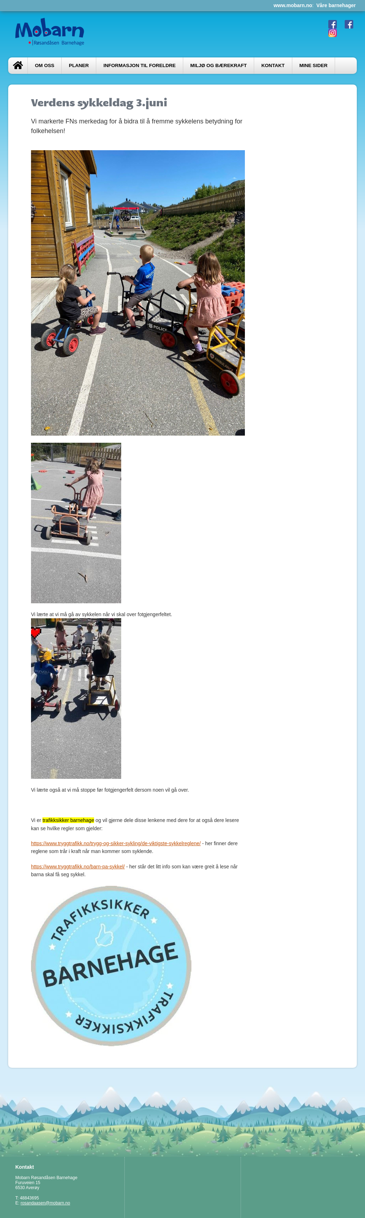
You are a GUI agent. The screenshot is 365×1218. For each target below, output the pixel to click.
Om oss (44, 65)
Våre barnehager (336, 5)
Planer (79, 65)
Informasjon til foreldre (139, 65)
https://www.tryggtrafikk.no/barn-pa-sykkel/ (78, 866)
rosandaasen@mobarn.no (45, 1203)
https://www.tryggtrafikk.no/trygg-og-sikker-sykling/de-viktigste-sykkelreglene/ (116, 843)
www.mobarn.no (292, 5)
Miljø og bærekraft (218, 65)
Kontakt (272, 65)
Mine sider (313, 65)
